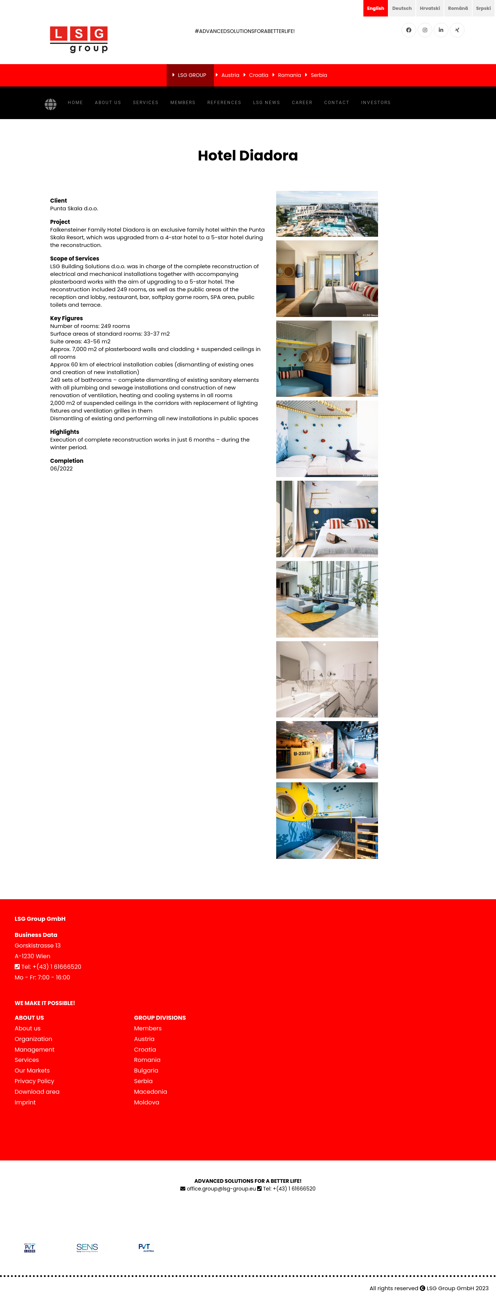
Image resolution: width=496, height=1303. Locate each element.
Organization (33, 1039)
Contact (336, 102)
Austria (230, 75)
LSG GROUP (192, 75)
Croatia (258, 75)
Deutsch (393, 8)
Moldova (146, 1102)
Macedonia (150, 1092)
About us (108, 102)
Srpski (482, 8)
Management (35, 1049)
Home (75, 102)
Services (146, 102)
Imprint (25, 1102)
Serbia (319, 75)
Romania (289, 75)
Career (302, 102)
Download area (37, 1092)
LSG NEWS (266, 102)
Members (183, 102)
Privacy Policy (34, 1081)
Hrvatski (423, 8)
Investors (376, 102)
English (364, 8)
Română (454, 8)
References (224, 102)
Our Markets (32, 1070)
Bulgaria (146, 1070)
